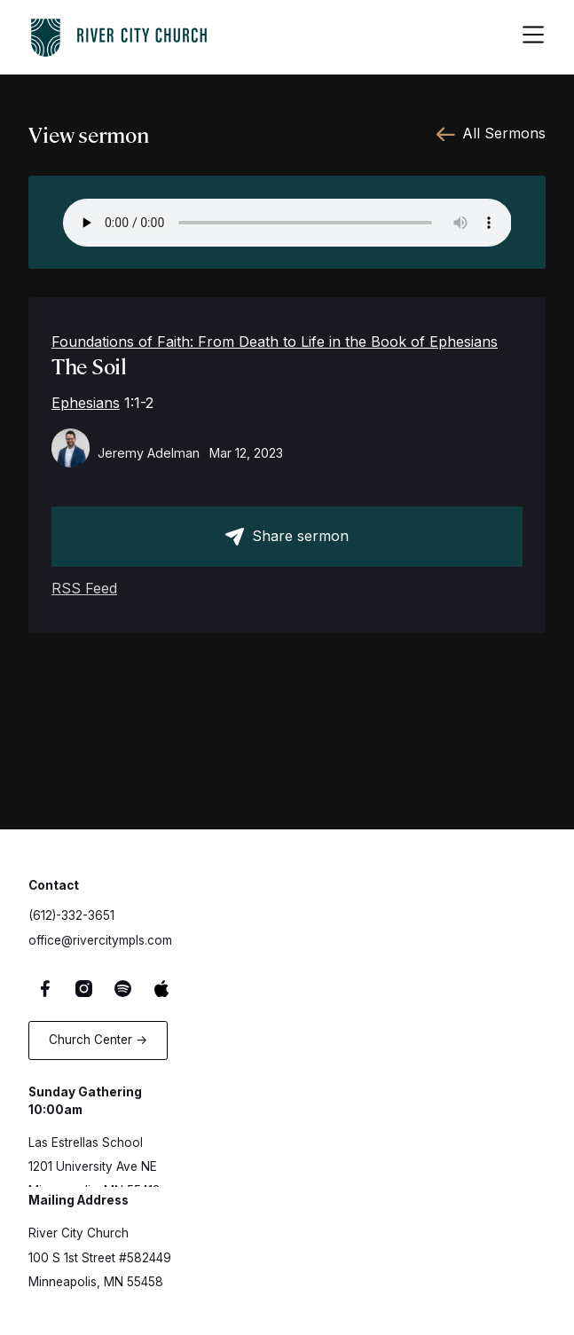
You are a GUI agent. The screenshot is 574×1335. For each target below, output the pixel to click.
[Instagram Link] (86, 988)
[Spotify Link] (125, 988)
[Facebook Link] (47, 988)
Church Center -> (98, 1040)
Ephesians (85, 403)
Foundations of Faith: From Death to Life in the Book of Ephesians (274, 341)
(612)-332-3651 (71, 915)
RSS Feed (84, 588)
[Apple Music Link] (164, 988)
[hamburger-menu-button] (533, 37)
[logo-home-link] (119, 34)
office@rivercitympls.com (100, 940)
